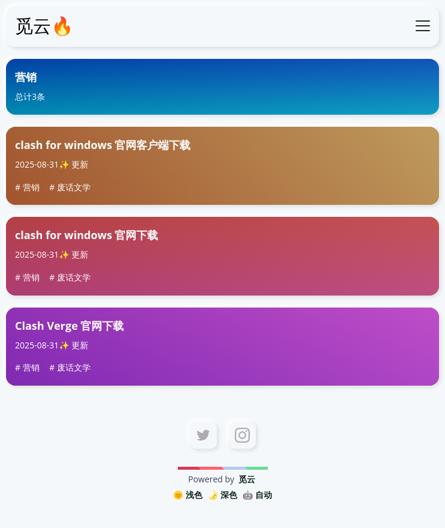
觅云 (246, 479)
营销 (31, 187)
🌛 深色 (222, 494)
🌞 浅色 (187, 494)
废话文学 (74, 187)
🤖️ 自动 (257, 494)
